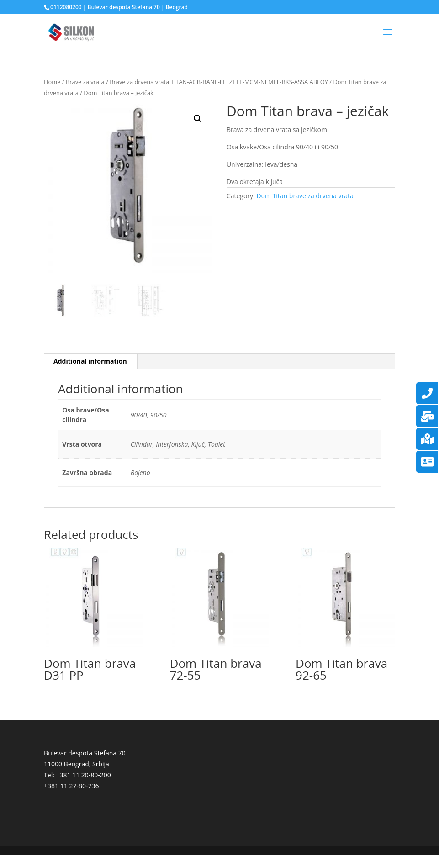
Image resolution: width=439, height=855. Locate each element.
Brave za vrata (85, 82)
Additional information (90, 361)
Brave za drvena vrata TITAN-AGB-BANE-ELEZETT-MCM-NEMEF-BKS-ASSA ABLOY (219, 82)
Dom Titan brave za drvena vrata (304, 195)
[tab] (90, 361)
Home (52, 82)
